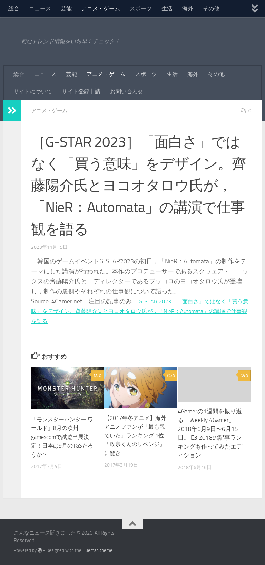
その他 (211, 8)
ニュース (40, 8)
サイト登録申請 (81, 91)
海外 (187, 8)
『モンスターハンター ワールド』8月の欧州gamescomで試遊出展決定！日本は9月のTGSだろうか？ (64, 437)
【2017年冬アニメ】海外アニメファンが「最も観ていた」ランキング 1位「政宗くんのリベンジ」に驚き (136, 435)
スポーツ (141, 8)
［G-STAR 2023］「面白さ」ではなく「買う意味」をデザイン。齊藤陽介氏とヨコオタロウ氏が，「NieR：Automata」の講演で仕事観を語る (140, 311)
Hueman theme (97, 550)
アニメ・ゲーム (100, 8)
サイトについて (32, 91)
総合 (13, 8)
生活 (167, 8)
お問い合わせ (126, 91)
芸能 (66, 8)
